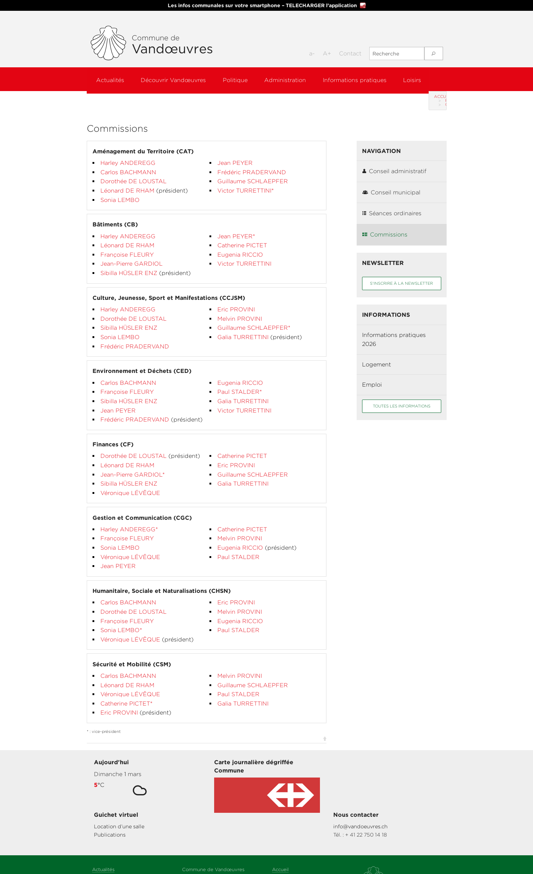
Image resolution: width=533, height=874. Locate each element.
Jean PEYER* (236, 228)
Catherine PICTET (242, 237)
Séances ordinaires (391, 205)
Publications (290, 774)
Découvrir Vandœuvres (176, 79)
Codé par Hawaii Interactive (304, 852)
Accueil (101, 96)
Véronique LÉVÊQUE (130, 485)
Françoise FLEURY (127, 246)
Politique (240, 79)
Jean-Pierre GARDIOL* (132, 466)
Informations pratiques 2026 (394, 332)
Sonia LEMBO (120, 192)
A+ (327, 53)
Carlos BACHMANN (128, 164)
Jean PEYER (235, 155)
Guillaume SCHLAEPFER (252, 173)
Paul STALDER (238, 549)
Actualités (110, 79)
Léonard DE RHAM (128, 182)
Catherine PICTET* (126, 695)
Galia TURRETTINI (243, 329)
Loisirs (425, 79)
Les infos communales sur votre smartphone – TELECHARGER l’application (267, 5)
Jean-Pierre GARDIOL (131, 255)
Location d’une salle (299, 766)
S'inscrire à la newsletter (401, 275)
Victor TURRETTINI (244, 255)
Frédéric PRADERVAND (251, 164)
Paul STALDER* (239, 383)
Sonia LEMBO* (121, 622)
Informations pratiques (365, 79)
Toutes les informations (401, 398)
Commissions (384, 226)
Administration (293, 79)
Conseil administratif (394, 163)
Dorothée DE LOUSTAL (133, 173)
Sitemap (281, 816)
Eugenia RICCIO (240, 246)
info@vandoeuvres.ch (391, 766)
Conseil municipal (391, 184)
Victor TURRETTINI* (245, 182)
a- (312, 53)
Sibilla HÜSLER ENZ (129, 265)
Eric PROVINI (236, 301)
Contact (350, 53)
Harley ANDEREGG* (129, 521)
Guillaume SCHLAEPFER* (253, 319)
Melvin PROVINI (239, 310)
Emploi (372, 376)
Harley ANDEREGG (127, 155)
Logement (376, 356)
